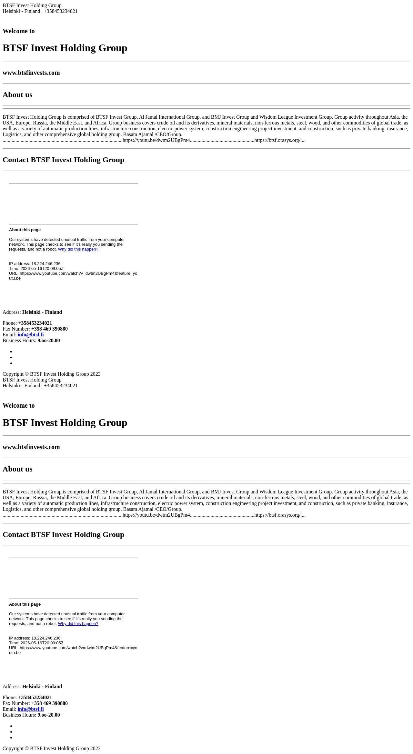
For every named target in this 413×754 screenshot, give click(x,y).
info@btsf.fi (31, 334)
